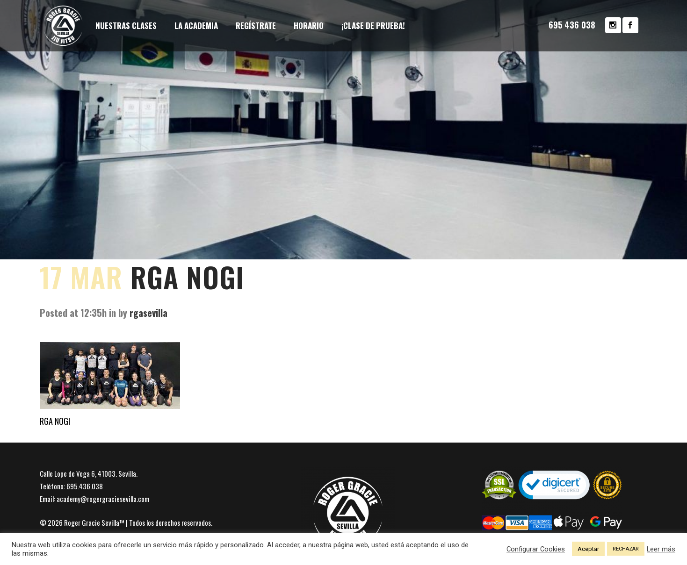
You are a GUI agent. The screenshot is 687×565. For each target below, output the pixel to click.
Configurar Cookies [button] (535, 549)
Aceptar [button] (588, 548)
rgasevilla (148, 313)
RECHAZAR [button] (626, 549)
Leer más (661, 549)
